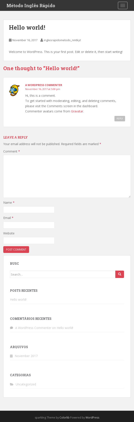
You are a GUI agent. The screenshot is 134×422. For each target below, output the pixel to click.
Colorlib (64, 417)
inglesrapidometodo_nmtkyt (62, 40)
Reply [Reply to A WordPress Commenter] (120, 118)
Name (9, 202)
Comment (11, 151)
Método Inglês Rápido (31, 5)
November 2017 (26, 356)
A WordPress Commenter (43, 85)
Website (9, 233)
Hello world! (18, 299)
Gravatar (77, 111)
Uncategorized (26, 384)
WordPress (92, 417)
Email (8, 218)
